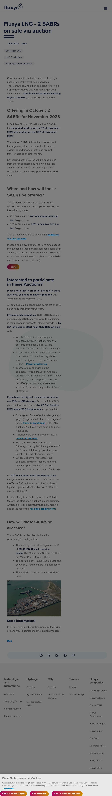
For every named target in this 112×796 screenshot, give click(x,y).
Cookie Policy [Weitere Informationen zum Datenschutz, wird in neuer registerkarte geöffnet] (8, 790)
